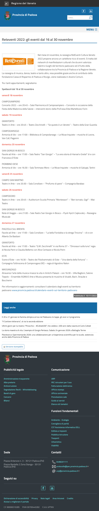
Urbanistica (56, 441)
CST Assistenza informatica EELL (65, 427)
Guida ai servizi (58, 400)
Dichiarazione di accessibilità (16, 498)
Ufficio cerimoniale (59, 393)
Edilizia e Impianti (59, 430)
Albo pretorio (9, 382)
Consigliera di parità (60, 423)
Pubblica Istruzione (59, 434)
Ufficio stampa (57, 389)
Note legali (45, 498)
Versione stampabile (13, 346)
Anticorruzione (10, 385)
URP (53, 378)
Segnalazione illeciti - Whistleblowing (20, 389)
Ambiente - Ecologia (60, 419)
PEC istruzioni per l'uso (61, 382)
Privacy (35, 498)
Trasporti (55, 438)
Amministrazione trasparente (16, 378)
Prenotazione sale (59, 396)
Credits (70, 498)
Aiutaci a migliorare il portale (16, 501)
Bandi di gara (9, 393)
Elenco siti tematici (59, 404)
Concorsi (7, 396)
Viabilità (55, 445)
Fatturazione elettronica (61, 385)
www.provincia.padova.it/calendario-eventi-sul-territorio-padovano (44, 290)
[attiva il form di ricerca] (90, 17)
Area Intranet (58, 498)
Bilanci (7, 400)
